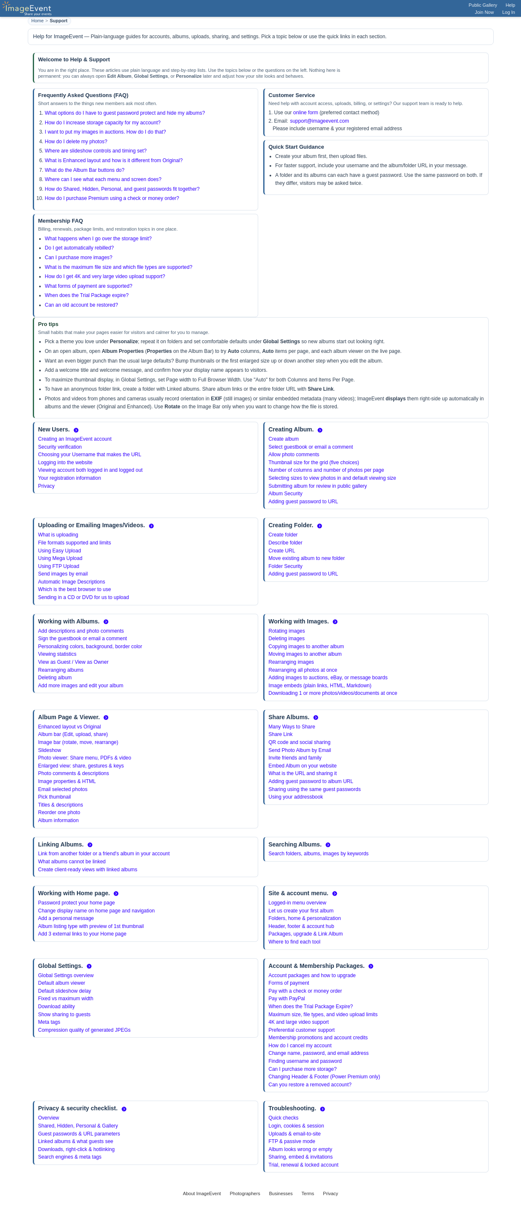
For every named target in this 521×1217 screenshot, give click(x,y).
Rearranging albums (61, 670)
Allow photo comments (294, 454)
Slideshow (49, 750)
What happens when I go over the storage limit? (98, 239)
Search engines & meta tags (70, 1157)
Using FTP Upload (58, 566)
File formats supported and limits (74, 543)
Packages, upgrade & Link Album (306, 934)
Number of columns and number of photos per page (326, 470)
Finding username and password (305, 1061)
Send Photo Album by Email (300, 750)
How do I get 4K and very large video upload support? (105, 276)
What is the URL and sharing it (303, 773)
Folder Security (286, 566)
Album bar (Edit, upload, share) (73, 734)
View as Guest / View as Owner (73, 662)
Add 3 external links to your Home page (82, 934)
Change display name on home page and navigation (96, 911)
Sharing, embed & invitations (301, 1157)
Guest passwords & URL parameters (79, 1134)
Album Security (286, 494)
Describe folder (286, 543)
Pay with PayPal (287, 998)
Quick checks (284, 1118)
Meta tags (49, 1022)
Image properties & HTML (67, 781)
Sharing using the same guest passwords (315, 789)
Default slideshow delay (64, 991)
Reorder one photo (59, 812)
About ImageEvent (202, 1193)
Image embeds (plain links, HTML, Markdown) (320, 686)
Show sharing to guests (64, 1014)
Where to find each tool (294, 942)
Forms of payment (289, 983)
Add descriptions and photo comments (81, 631)
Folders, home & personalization (305, 918)
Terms (307, 1193)
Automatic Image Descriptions (71, 582)
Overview (48, 1118)
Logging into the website (65, 462)
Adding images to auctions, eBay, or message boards (328, 678)
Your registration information (69, 478)
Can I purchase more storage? (303, 1069)
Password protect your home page (76, 903)
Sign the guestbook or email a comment (82, 638)
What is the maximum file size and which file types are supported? (119, 267)
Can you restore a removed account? (310, 1085)
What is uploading (58, 535)
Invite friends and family (295, 758)
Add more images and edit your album (81, 686)
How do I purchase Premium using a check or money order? (112, 198)
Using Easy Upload (59, 551)
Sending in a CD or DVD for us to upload (83, 597)
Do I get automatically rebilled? (79, 248)
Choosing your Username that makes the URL (89, 454)
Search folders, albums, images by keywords (319, 854)
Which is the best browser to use (74, 589)
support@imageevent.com (319, 121)
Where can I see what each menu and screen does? (103, 179)
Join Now (484, 12)
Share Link (281, 734)
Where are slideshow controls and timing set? (96, 151)
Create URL (282, 551)
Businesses (281, 1193)
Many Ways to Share (292, 727)
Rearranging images (291, 662)
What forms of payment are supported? (88, 286)
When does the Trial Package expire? (87, 295)
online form (305, 113)
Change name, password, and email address (319, 1053)
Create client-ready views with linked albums (88, 870)
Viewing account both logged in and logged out (90, 470)
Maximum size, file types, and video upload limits (323, 1014)
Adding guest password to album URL (311, 781)
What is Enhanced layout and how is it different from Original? (114, 160)
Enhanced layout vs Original (69, 727)
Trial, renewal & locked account (304, 1165)
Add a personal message (66, 918)
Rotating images (287, 631)
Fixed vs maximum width (65, 998)
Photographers (245, 1193)
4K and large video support (299, 1022)
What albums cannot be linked (72, 862)
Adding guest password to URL (303, 502)
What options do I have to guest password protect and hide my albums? (125, 113)
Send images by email (63, 574)
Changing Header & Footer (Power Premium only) (324, 1077)
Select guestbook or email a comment (311, 447)
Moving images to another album (305, 654)
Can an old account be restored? (81, 305)
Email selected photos (62, 789)
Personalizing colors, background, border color (90, 646)
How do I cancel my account (300, 1046)
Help (510, 5)
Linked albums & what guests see (76, 1141)
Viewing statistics (57, 654)
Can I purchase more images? (79, 257)
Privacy (46, 486)
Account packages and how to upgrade (312, 975)
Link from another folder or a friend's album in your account (104, 854)
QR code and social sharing (300, 742)
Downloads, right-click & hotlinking (76, 1149)
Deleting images (287, 638)
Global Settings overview (66, 975)
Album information (58, 820)
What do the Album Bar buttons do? (84, 170)
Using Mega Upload (60, 558)
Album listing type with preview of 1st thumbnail (91, 926)
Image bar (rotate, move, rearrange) (78, 742)
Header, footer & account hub (301, 926)
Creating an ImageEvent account (75, 439)
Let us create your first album (301, 911)
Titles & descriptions (60, 805)
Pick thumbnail (54, 797)
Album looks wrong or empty (300, 1149)
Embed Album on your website (303, 766)
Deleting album (55, 678)
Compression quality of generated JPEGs (84, 1030)
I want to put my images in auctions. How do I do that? (105, 132)
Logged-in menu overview (297, 903)
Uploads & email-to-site (295, 1134)
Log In (508, 12)
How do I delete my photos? (76, 142)
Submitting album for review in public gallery (318, 486)
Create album (284, 439)
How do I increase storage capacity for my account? (103, 123)
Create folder (283, 535)
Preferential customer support (302, 1030)
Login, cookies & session (296, 1126)
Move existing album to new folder (307, 558)
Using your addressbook (296, 797)
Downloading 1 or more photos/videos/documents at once (333, 693)
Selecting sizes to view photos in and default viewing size (333, 478)
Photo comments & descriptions (73, 773)
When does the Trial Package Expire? (311, 1006)
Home (38, 20)
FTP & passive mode (292, 1141)
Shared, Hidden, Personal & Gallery (78, 1126)
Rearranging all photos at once (303, 670)
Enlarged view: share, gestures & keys (81, 766)
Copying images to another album (306, 646)
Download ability (56, 1006)
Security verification (60, 447)
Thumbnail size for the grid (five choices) (314, 462)
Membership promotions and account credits (318, 1038)
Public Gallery (483, 5)
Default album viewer (61, 983)
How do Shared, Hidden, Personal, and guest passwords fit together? (122, 189)
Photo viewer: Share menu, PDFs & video (84, 758)
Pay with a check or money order (305, 991)
